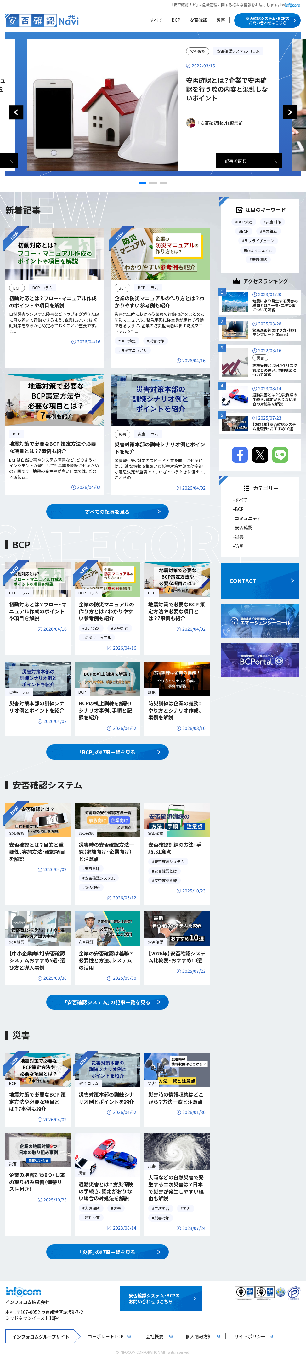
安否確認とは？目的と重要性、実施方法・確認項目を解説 (37, 852)
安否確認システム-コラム (238, 51)
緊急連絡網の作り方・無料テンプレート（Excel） (274, 332)
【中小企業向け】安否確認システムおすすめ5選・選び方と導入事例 (37, 960)
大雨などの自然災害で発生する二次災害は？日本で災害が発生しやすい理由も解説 (176, 1187)
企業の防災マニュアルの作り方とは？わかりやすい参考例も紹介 (159, 301)
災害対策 (156, 340)
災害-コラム (148, 433)
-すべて (240, 500)
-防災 (238, 546)
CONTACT (243, 580)
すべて (156, 20)
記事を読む (236, 161)
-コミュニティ (247, 518)
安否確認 (198, 20)
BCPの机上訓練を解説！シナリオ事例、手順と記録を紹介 (105, 710)
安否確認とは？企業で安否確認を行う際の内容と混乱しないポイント (227, 89)
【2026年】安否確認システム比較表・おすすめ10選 (177, 956)
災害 (220, 20)
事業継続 (269, 231)
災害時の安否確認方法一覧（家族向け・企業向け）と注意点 (106, 852)
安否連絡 (92, 887)
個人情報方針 (199, 1336)
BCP (176, 20)
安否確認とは (165, 871)
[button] (142, 183)
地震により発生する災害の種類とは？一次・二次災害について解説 (275, 305)
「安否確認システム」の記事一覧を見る (107, 1002)
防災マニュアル (134, 350)
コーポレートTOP (105, 1336)
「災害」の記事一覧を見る (107, 1252)
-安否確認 (242, 528)
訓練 (152, 692)
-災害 (238, 537)
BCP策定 (128, 340)
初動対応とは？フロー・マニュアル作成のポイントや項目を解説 (53, 301)
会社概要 (154, 1336)
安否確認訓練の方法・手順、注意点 (174, 848)
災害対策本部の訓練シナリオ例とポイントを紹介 (160, 447)
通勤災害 (92, 1217)
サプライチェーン (259, 240)
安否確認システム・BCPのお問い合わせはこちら (267, 20)
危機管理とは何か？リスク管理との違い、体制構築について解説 (274, 370)
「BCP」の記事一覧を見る (107, 752)
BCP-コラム (42, 287)
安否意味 (92, 868)
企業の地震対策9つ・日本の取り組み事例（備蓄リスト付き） (37, 1182)
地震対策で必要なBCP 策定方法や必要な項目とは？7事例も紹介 (52, 447)
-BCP (238, 509)
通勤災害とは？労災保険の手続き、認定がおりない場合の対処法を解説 (106, 1191)
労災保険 (92, 1208)
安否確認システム (100, 877)
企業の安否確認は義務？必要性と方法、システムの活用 (106, 960)
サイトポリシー (250, 1336)
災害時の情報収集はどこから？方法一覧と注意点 (176, 1098)
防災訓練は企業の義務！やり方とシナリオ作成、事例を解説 (174, 710)
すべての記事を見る (107, 511)
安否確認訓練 (165, 880)
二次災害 (161, 1208)
